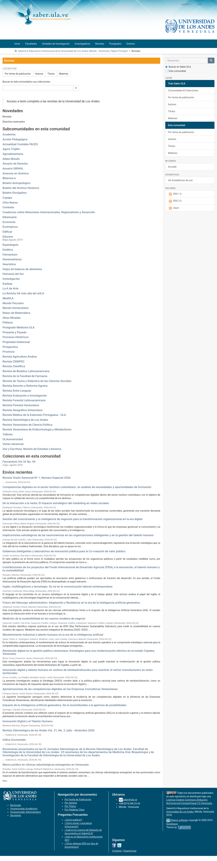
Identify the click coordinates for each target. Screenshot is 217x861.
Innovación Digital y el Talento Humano (28, 721)
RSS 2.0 (174, 200)
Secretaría (15, 815)
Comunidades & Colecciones (183, 90)
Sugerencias (129, 850)
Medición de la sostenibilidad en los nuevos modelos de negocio (44, 618)
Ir (76, 88)
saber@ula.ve (130, 799)
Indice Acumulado (14, 739)
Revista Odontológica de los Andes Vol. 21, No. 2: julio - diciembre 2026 (49, 730)
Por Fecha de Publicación (78, 799)
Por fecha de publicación (18, 73)
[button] (186, 4)
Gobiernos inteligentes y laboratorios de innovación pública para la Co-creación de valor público (64, 551)
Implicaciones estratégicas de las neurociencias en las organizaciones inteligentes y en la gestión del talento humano (78, 535)
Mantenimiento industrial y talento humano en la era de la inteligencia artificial (53, 634)
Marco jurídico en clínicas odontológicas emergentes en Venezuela (46, 764)
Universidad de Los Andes (180, 811)
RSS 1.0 (174, 194)
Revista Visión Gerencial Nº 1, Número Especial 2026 (37, 477)
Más (5, 780)
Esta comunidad (175, 71)
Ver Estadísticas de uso (180, 180)
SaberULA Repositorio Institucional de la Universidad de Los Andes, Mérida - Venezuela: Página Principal (72, 51)
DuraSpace (172, 824)
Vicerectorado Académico (23, 808)
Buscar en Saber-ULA (178, 66)
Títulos (51, 73)
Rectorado (15, 805)
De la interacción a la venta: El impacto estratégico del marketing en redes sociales (56, 503)
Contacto (117, 850)
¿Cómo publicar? (73, 819)
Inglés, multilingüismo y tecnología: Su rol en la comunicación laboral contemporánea (57, 586)
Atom (173, 208)
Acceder (172, 166)
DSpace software (179, 820)
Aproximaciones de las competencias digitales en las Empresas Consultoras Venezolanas (60, 689)
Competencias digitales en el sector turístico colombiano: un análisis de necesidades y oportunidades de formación (77, 487)
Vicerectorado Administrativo (25, 812)
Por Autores (71, 803)
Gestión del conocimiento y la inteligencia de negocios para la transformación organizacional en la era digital (72, 519)
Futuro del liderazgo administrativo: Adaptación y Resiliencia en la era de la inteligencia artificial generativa (71, 602)
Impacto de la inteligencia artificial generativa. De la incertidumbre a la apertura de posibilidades (64, 705)
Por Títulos (70, 806)
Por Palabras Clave (74, 809)
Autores (39, 73)
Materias (63, 73)
